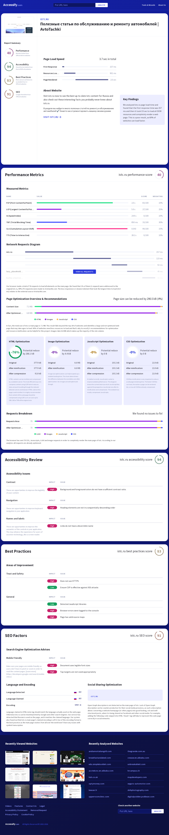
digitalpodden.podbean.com (141, 796)
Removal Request (39, 810)
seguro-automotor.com (139, 783)
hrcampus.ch (134, 770)
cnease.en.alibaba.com (138, 757)
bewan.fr (93, 790)
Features (19, 806)
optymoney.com (96, 783)
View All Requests (84, 271)
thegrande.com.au (136, 751)
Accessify (12, 5)
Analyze (101, 5)
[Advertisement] (102, 45)
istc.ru (44, 19)
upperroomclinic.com (99, 796)
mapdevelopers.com (137, 777)
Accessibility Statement (16, 810)
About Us (162, 5)
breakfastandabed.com (100, 757)
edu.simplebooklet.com (100, 764)
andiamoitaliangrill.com (100, 751)
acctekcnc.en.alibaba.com (101, 770)
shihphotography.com (138, 790)
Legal (42, 806)
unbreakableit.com (136, 764)
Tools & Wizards (148, 5)
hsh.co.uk (93, 777)
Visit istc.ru (52, 117)
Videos (8, 806)
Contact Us (31, 806)
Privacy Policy (11, 814)
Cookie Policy (27, 814)
